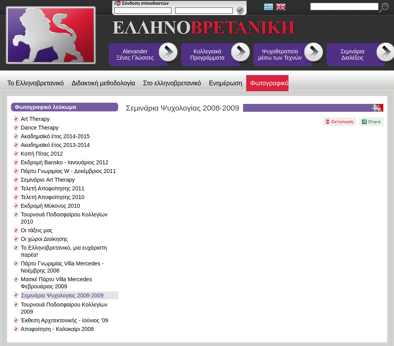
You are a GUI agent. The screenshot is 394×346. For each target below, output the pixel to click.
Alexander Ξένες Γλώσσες (135, 54)
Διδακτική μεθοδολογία (103, 83)
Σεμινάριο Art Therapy (48, 180)
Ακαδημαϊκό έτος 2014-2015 (55, 136)
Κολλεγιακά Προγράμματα (207, 54)
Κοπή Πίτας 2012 (42, 153)
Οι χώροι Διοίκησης (44, 239)
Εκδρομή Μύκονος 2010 (50, 206)
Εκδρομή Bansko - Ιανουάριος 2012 (65, 162)
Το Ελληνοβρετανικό (36, 83)
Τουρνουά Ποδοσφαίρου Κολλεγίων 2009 (64, 308)
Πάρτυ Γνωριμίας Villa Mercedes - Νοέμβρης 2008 (62, 267)
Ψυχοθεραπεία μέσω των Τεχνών (280, 54)
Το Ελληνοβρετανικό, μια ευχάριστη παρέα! (64, 251)
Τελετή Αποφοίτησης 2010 (53, 197)
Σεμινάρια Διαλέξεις (352, 54)
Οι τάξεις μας (37, 230)
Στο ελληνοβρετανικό (172, 83)
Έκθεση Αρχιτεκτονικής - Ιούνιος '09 (64, 320)
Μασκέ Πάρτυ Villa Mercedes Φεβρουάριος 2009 (56, 283)
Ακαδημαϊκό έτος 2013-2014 (55, 145)
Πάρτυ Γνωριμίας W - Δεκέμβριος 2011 (68, 171)
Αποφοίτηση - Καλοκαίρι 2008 (57, 329)
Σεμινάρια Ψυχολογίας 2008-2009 (62, 295)
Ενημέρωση (225, 83)
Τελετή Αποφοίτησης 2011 (53, 188)
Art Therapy (35, 119)
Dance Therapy (39, 127)
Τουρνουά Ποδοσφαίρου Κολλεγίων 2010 (64, 218)
